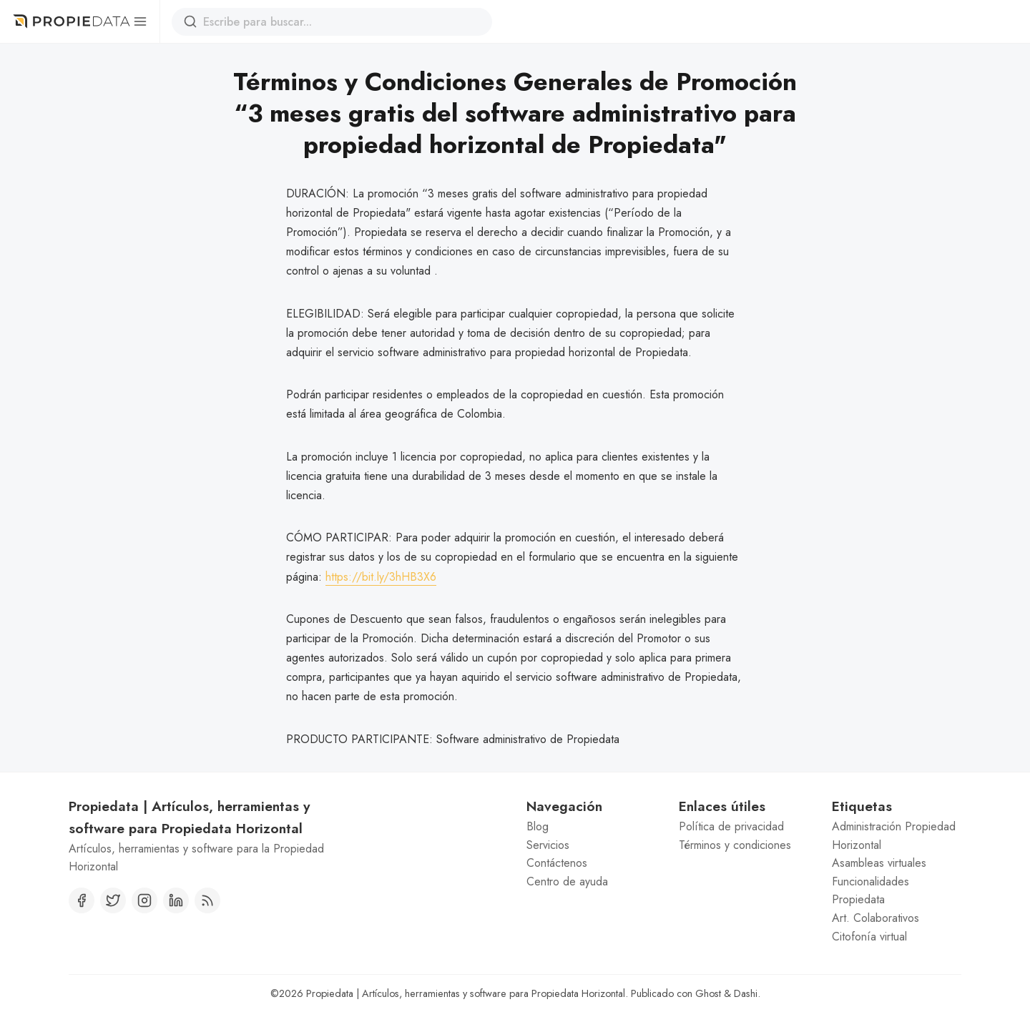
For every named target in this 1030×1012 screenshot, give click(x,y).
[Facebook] (81, 900)
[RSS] (207, 900)
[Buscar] (190, 21)
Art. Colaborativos (875, 918)
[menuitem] (591, 826)
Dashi (745, 993)
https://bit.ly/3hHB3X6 (380, 577)
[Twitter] (113, 900)
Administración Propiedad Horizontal (894, 835)
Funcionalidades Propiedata (870, 890)
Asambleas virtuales (879, 863)
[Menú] (140, 21)
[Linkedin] (176, 900)
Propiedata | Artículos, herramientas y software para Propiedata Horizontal (465, 993)
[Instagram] (144, 900)
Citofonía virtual (869, 936)
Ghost (708, 993)
